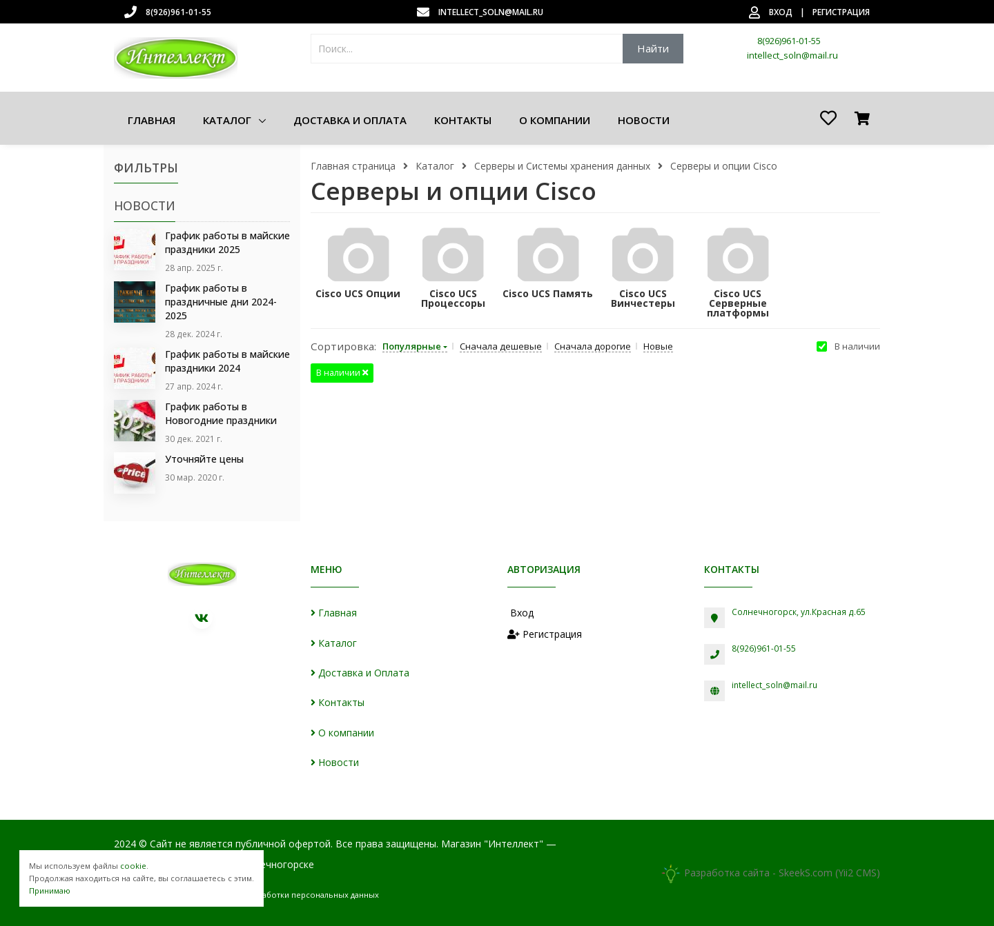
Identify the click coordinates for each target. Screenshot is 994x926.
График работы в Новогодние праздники (221, 412)
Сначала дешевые (501, 346)
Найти (653, 48)
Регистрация (841, 12)
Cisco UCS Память (548, 294)
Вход (780, 12)
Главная (151, 120)
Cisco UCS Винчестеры (643, 298)
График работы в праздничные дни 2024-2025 (221, 301)
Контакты (462, 120)
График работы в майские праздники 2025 (227, 242)
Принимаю (49, 890)
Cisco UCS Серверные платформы (738, 303)
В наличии (857, 346)
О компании (554, 120)
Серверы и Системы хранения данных (562, 165)
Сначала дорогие (592, 346)
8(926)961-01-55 (178, 12)
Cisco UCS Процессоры (453, 298)
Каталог (228, 120)
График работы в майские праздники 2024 (227, 359)
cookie (133, 865)
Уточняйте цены (204, 456)
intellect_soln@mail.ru (490, 12)
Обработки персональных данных (312, 892)
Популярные (411, 346)
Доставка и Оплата (350, 120)
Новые (658, 346)
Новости (644, 120)
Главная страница (353, 165)
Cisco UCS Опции (357, 294)
